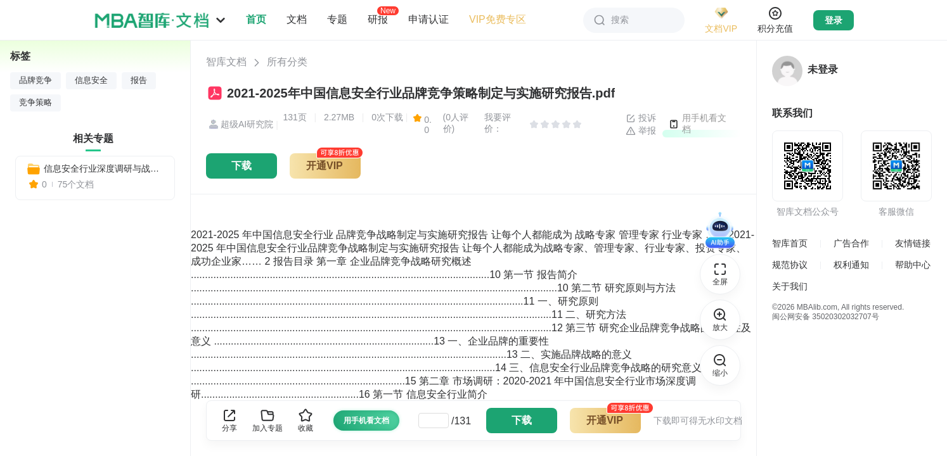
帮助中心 (913, 265)
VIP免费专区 (497, 19)
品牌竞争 (35, 80)
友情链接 (913, 243)
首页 (256, 19)
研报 (378, 19)
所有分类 (287, 61)
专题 (337, 19)
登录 (833, 20)
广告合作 (851, 243)
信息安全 (91, 80)
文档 (297, 19)
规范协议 (790, 265)
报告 (139, 80)
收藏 (305, 420)
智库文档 (226, 61)
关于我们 (790, 286)
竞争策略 (35, 102)
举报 (641, 131)
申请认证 (428, 19)
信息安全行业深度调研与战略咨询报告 (104, 168)
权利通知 (851, 265)
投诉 (641, 118)
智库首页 (790, 243)
